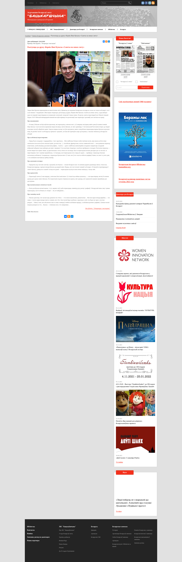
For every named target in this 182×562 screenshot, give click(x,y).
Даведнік (93, 530)
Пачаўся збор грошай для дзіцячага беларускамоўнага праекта (129, 422)
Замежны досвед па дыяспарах (38, 537)
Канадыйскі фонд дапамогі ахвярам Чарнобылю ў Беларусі (134, 205)
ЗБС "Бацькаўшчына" (57, 29)
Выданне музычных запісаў (126, 223)
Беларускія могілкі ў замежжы (143, 533)
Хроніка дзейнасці (64, 537)
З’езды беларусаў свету (66, 533)
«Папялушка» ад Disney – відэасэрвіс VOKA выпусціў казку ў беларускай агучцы (132, 348)
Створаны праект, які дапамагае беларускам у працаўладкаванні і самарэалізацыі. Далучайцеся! (134, 275)
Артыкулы (94, 533)
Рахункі (61, 547)
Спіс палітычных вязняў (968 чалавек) (135, 102)
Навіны (30, 533)
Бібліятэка (43, 3)
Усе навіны (119, 462)
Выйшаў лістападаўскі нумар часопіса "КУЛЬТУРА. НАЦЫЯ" (135, 312)
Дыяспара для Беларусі (77, 29)
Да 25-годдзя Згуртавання (66, 551)
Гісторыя (115, 530)
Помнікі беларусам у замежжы (143, 530)
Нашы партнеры (33, 540)
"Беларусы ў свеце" (126, 81)
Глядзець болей (121, 228)
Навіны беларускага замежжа (40, 36)
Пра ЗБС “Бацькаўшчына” (67, 530)
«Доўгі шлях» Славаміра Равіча (127, 458)
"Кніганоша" (144, 81)
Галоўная (31, 3)
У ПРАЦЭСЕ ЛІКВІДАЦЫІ (36, 29)
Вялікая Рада (63, 540)
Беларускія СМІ (95, 537)
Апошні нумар (125, 74)
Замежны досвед (139, 543)
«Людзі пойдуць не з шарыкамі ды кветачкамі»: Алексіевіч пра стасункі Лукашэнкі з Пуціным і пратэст (133, 503)
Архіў (125, 77)
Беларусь (123, 29)
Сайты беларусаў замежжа (120, 537)
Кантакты (56, 3)
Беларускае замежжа (96, 29)
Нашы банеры (63, 544)
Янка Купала (34, 211)
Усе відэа (119, 511)
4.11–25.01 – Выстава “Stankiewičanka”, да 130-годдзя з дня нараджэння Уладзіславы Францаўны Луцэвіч (135, 385)
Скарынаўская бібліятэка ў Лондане (129, 214)
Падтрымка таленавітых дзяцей (128, 219)
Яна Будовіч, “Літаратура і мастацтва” (44, 43)
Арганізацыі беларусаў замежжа (122, 533)
